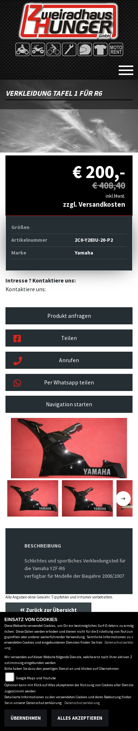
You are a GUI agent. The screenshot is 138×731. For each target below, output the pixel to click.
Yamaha (84, 252)
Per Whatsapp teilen (53, 383)
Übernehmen (26, 718)
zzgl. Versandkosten (94, 204)
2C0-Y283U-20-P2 (94, 240)
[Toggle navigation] (126, 67)
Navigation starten (69, 404)
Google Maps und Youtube (36, 678)
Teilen (45, 339)
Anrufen (46, 361)
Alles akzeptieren (80, 718)
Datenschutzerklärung (82, 702)
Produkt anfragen (69, 315)
